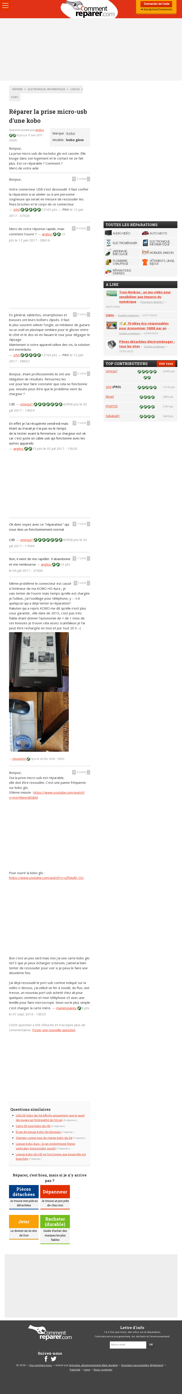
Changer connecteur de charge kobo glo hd (44, 1138)
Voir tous (166, 363)
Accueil (91, 9)
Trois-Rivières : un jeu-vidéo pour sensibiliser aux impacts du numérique (145, 297)
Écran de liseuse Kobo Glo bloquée (38, 1132)
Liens (110, 315)
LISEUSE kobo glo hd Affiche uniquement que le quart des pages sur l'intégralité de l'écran (50, 1117)
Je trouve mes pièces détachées (24, 1203)
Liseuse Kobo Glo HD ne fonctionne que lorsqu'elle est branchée (51, 1156)
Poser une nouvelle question (53, 1030)
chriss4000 (19, 759)
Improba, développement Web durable (93, 1365)
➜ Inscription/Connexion (156, 9)
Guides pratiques (128, 315)
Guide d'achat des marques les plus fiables (55, 1235)
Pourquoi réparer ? (152, 301)
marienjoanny (66, 1008)
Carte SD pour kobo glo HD (33, 1126)
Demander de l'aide (156, 4)
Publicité (75, 1370)
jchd (16, 209)
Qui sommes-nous (40, 1365)
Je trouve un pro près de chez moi (55, 1203)
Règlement (156, 1365)
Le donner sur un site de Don (24, 1233)
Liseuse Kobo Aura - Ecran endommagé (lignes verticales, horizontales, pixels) (45, 1146)
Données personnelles (135, 1365)
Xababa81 (113, 416)
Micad (110, 396)
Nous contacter (103, 1370)
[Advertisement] (91, 49)
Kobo (70, 133)
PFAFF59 (112, 406)
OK (151, 1345)
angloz (39, 130)
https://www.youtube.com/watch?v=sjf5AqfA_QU (46, 877)
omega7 (27, 404)
